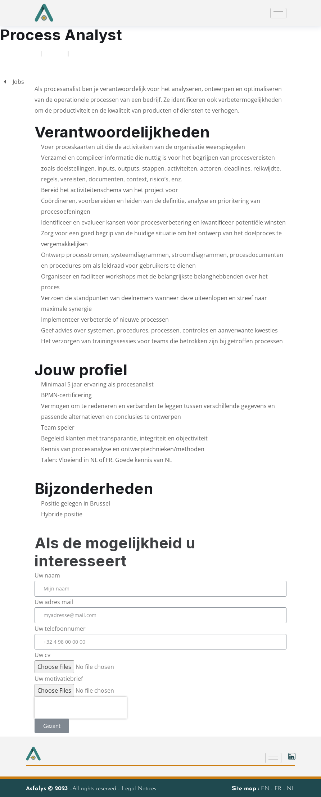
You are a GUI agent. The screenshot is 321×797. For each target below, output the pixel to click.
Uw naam (47, 575)
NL (291, 789)
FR (279, 789)
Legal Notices (139, 789)
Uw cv (42, 655)
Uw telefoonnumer (60, 629)
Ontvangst (21, 53)
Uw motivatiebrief (59, 679)
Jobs (55, 53)
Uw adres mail (54, 602)
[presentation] (81, 708)
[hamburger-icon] (278, 13)
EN (266, 789)
